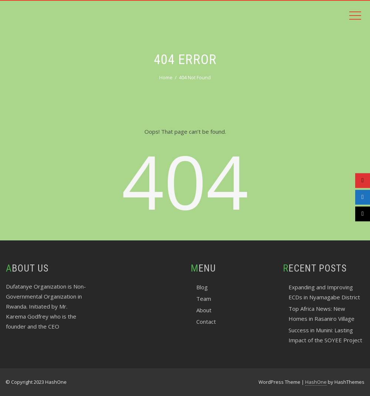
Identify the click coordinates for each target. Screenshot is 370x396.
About (203, 310)
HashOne (316, 382)
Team (203, 298)
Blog (202, 287)
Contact (206, 321)
